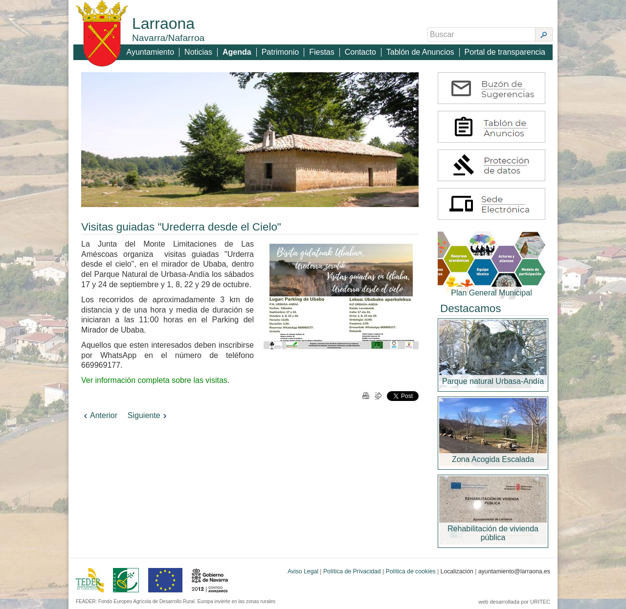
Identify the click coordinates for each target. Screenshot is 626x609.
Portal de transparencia (505, 52)
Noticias (198, 52)
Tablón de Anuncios (420, 52)
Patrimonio (280, 52)
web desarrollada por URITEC (514, 602)
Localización (457, 571)
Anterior (99, 415)
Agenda (237, 52)
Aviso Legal (303, 571)
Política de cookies (411, 571)
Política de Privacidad (352, 571)
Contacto (360, 52)
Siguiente (148, 415)
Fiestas (322, 52)
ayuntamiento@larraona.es (514, 571)
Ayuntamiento (151, 52)
